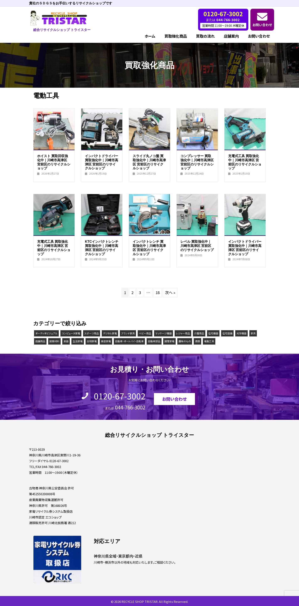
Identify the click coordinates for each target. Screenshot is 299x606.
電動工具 (209, 341)
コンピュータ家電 (71, 333)
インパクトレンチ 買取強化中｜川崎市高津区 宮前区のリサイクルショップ (149, 248)
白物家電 (92, 341)
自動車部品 (154, 341)
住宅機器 (213, 333)
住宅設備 (227, 333)
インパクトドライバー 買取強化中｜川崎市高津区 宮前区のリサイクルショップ (101, 162)
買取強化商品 (175, 36)
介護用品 (199, 333)
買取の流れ (205, 36)
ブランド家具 (128, 333)
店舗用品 (40, 341)
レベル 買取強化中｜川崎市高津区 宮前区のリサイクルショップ (197, 246)
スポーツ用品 (91, 333)
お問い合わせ (262, 24)
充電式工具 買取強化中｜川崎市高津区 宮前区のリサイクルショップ (244, 162)
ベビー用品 (145, 333)
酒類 (197, 341)
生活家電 (78, 341)
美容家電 (106, 341)
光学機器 (241, 333)
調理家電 (169, 341)
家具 (253, 333)
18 (158, 292)
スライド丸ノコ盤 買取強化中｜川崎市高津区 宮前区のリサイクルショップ (149, 162)
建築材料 (54, 341)
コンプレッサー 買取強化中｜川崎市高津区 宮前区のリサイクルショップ (197, 162)
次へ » (170, 292)
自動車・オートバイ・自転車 (129, 341)
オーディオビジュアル (46, 333)
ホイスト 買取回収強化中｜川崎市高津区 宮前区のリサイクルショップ (53, 162)
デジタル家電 (110, 333)
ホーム (150, 36)
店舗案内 (231, 36)
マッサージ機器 (163, 333)
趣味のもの (185, 341)
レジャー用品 (183, 333)
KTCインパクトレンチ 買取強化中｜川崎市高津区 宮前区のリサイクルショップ (101, 248)
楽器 (66, 341)
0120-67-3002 (119, 396)
